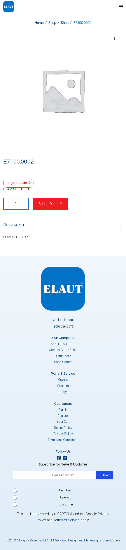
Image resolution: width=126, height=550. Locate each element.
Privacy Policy (63, 433)
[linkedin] (66, 458)
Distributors (63, 356)
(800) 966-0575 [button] (63, 326)
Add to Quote (48, 204)
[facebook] (60, 458)
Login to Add (17, 183)
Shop (52, 23)
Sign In (63, 410)
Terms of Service (66, 520)
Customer (66, 504)
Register (63, 415)
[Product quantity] (16, 203)
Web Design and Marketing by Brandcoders (91, 540)
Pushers (63, 386)
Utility (63, 392)
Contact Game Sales (63, 350)
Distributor (66, 490)
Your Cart (63, 421)
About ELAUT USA (63, 344)
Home (39, 23)
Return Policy (63, 428)
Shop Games (63, 362)
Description (13, 225)
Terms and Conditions (63, 440)
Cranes (63, 379)
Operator (66, 497)
